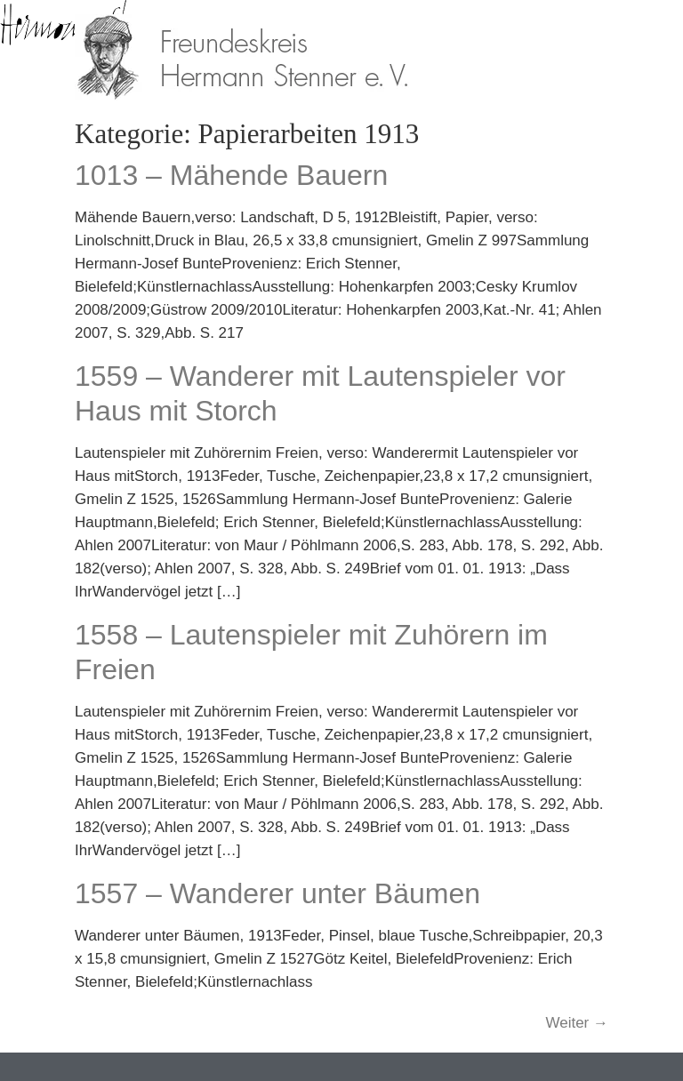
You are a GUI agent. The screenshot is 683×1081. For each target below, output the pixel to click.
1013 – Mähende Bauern (231, 175)
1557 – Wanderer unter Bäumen (277, 893)
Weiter (576, 1022)
